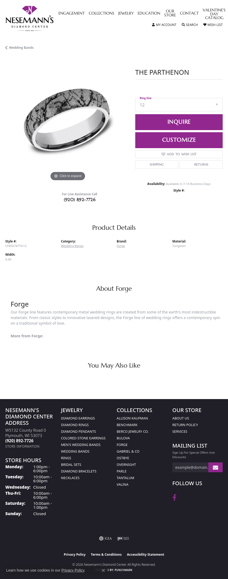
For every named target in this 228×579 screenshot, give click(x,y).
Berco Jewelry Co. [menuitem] (133, 431)
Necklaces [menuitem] (70, 477)
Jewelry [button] (126, 13)
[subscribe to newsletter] (215, 467)
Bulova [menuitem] (123, 438)
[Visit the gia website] (105, 538)
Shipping (157, 164)
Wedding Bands (21, 47)
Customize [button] (179, 139)
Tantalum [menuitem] (125, 477)
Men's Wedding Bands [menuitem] (81, 444)
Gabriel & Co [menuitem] (128, 451)
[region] (67, 120)
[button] (164, 25)
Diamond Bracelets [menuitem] (78, 471)
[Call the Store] (19, 440)
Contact (189, 13)
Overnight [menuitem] (126, 464)
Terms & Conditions (106, 554)
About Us (180, 418)
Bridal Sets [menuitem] (71, 464)
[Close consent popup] (103, 570)
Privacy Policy (75, 554)
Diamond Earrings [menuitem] (78, 418)
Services (179, 431)
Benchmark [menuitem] (127, 424)
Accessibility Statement (145, 554)
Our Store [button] (170, 13)
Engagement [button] (71, 13)
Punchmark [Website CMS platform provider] (124, 570)
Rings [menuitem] (66, 458)
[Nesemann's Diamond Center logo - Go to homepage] (41, 18)
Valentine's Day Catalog (214, 14)
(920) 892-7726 (80, 199)
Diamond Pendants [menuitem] (78, 431)
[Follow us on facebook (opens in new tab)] (174, 497)
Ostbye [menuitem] (123, 458)
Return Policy (185, 424)
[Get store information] (22, 446)
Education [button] (149, 13)
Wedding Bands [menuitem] (75, 451)
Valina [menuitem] (122, 484)
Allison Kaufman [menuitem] (132, 418)
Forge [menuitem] (122, 444)
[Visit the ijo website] (123, 538)
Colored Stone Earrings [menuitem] (83, 438)
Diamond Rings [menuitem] (75, 424)
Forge (121, 246)
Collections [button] (101, 13)
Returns (201, 164)
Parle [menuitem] (121, 471)
